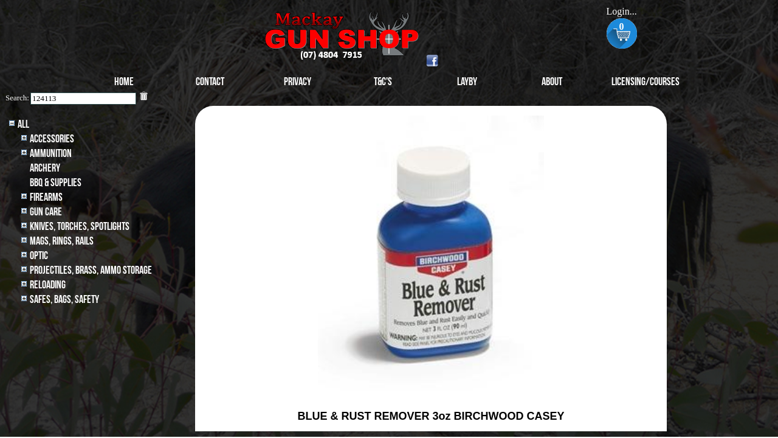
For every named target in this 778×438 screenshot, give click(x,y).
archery (45, 168)
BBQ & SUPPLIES (55, 182)
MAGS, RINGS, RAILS (62, 241)
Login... (621, 11)
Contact (210, 81)
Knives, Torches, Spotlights (79, 226)
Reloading (48, 285)
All (23, 124)
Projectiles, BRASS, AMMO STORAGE (91, 270)
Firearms (46, 197)
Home (124, 81)
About (552, 81)
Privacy (297, 81)
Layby (467, 81)
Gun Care (46, 212)
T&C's (383, 81)
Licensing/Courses (645, 81)
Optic (39, 255)
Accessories (52, 139)
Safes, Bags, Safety (64, 299)
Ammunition (51, 153)
